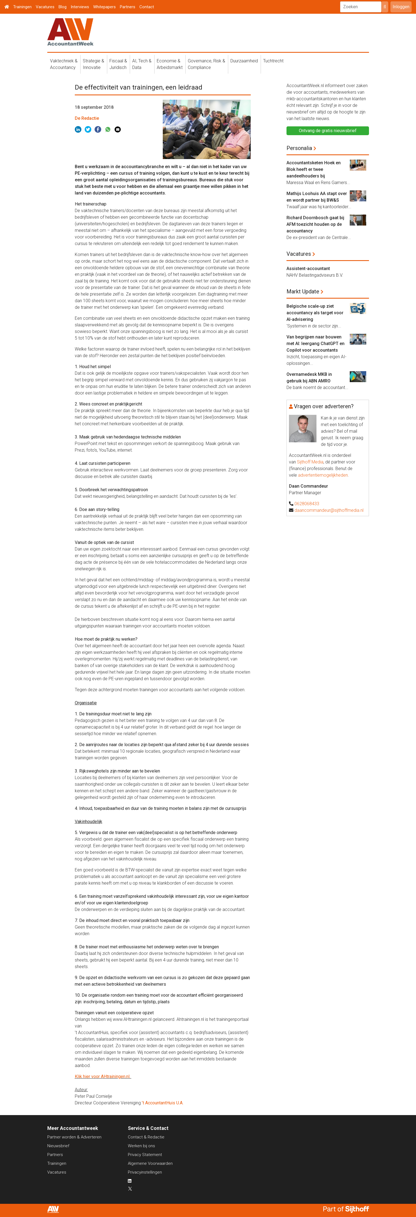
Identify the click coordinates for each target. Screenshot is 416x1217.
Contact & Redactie (146, 1137)
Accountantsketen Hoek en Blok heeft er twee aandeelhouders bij (313, 169)
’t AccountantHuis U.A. (163, 1102)
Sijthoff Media (310, 462)
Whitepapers (104, 6)
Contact (146, 6)
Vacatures (45, 6)
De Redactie (87, 118)
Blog (63, 6)
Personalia (299, 148)
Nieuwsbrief (58, 1145)
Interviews (80, 6)
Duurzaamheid (244, 60)
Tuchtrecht (273, 60)
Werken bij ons (141, 1145)
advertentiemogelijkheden (323, 475)
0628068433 (306, 503)
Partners (127, 6)
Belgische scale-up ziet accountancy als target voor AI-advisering (314, 313)
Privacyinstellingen (145, 1172)
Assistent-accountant (308, 268)
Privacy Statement (145, 1154)
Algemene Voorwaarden (150, 1163)
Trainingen (22, 6)
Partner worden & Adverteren (74, 1137)
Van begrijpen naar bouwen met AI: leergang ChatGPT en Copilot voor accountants (315, 343)
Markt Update (302, 291)
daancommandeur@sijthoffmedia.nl (328, 510)
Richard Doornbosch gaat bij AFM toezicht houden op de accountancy (315, 224)
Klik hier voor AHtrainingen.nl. (103, 1076)
